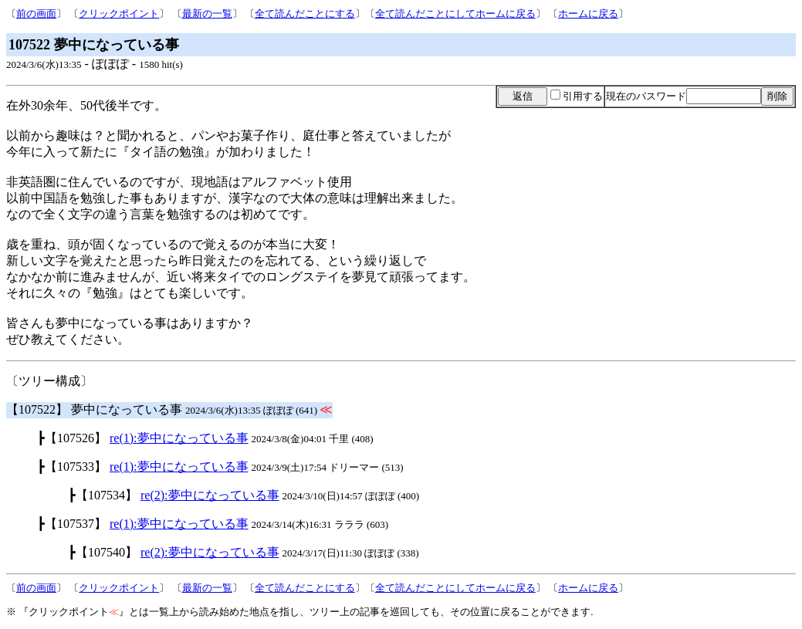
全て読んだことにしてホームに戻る (455, 13)
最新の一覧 (207, 13)
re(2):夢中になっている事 (209, 495)
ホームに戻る (588, 13)
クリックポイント (119, 13)
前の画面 (36, 13)
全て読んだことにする (305, 13)
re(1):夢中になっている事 (179, 438)
